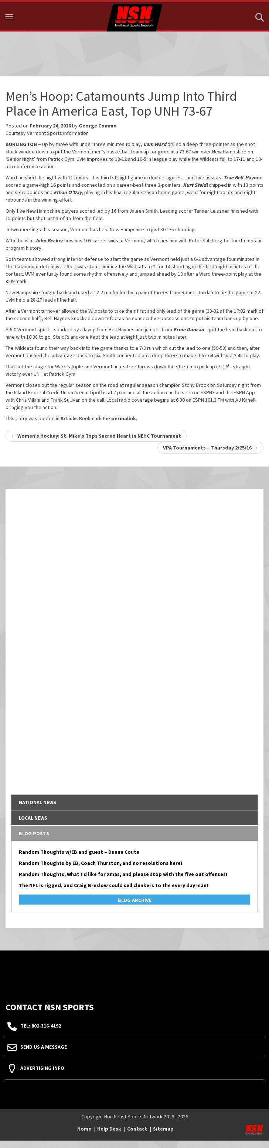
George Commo (98, 125)
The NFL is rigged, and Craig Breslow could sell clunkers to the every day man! (113, 885)
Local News (33, 817)
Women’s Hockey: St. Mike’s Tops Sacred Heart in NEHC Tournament (96, 435)
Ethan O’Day (68, 192)
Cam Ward (154, 144)
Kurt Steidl (195, 185)
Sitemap (163, 1128)
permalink (123, 418)
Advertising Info (42, 1068)
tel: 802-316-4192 (40, 1025)
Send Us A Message (43, 1047)
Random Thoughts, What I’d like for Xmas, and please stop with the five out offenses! (123, 874)
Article (69, 418)
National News (37, 802)
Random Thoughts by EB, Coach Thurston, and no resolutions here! (100, 863)
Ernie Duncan (188, 329)
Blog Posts (34, 833)
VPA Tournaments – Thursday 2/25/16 (210, 447)
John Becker (49, 240)
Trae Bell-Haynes (242, 177)
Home (84, 1128)
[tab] (134, 802)
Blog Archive (134, 900)
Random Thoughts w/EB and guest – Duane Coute (79, 852)
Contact (137, 1128)
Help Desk (109, 1128)
